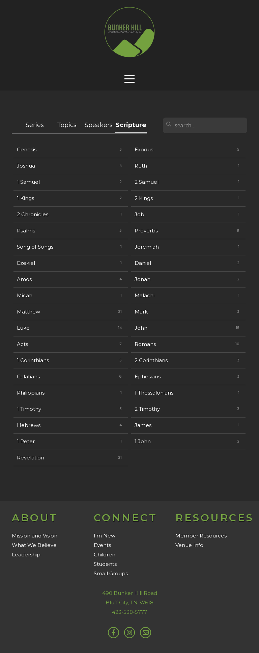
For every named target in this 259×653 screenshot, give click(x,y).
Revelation (30, 457)
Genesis (26, 149)
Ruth (141, 165)
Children (104, 554)
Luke (23, 328)
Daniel (143, 263)
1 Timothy (29, 409)
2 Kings (144, 198)
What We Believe (34, 545)
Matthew (28, 311)
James (143, 425)
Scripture (131, 125)
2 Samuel (147, 182)
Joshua (26, 165)
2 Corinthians (151, 360)
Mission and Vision (34, 535)
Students (105, 564)
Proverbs (146, 230)
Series (35, 125)
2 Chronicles (32, 214)
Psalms (26, 230)
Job (139, 214)
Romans (145, 344)
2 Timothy (147, 409)
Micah (24, 295)
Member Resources (201, 535)
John (141, 328)
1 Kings (25, 198)
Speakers (99, 125)
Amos (24, 279)
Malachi (144, 295)
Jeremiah (147, 247)
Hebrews (28, 425)
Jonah (142, 279)
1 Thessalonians (154, 393)
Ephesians (148, 376)
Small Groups (111, 573)
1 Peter (26, 441)
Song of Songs (35, 247)
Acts (22, 344)
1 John (143, 441)
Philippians (31, 393)
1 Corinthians (33, 360)
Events (102, 545)
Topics (67, 125)
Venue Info (189, 545)
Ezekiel (26, 263)
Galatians (28, 376)
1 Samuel (28, 182)
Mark (141, 311)
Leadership (26, 554)
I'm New (104, 535)
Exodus (144, 149)
